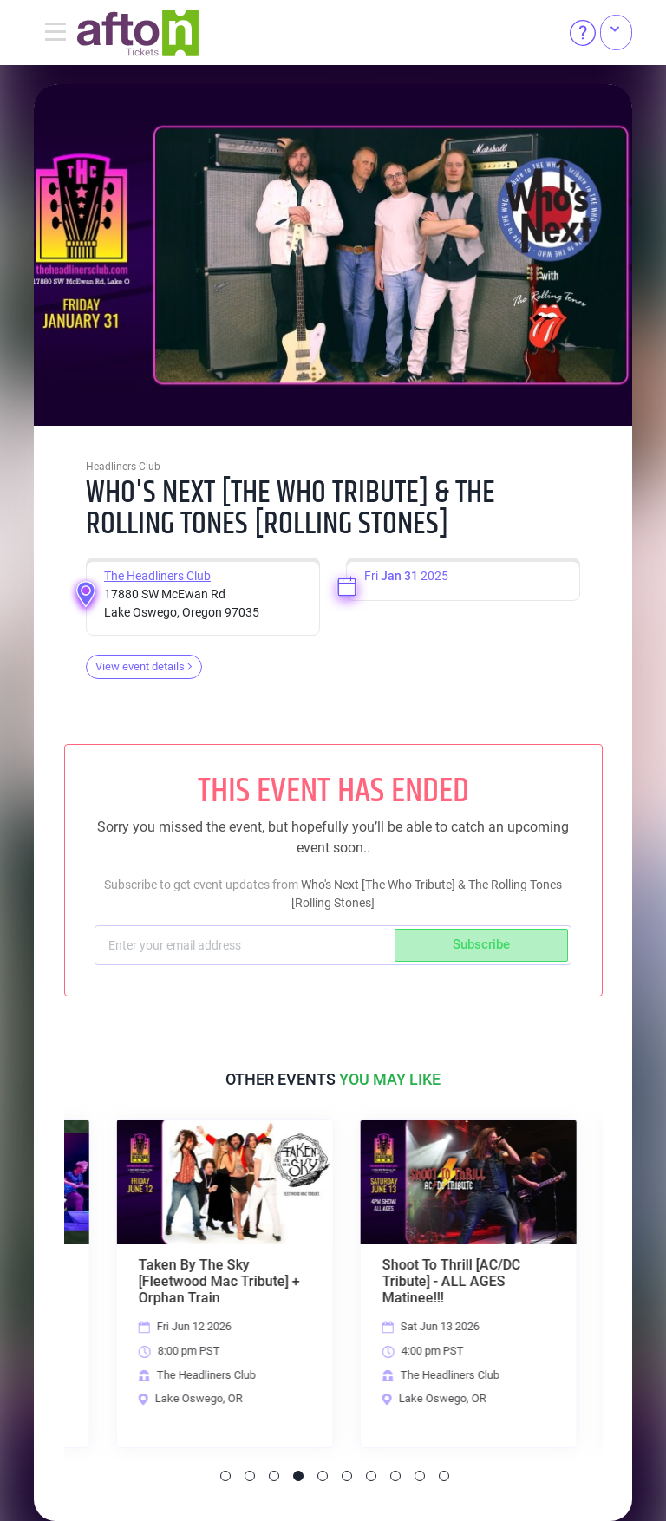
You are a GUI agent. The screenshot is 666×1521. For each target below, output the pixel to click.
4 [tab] (298, 1476)
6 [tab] (347, 1476)
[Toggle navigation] (55, 33)
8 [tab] (395, 1476)
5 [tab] (322, 1476)
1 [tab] (225, 1476)
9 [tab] (420, 1476)
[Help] (583, 33)
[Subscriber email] (246, 945)
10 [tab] (444, 1476)
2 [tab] (250, 1476)
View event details (144, 666)
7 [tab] (371, 1476)
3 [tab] (274, 1476)
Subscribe (481, 944)
